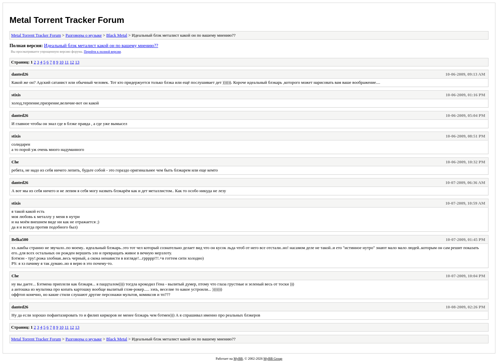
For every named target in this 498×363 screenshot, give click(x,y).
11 (67, 62)
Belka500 (19, 239)
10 (61, 62)
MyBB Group (272, 358)
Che (15, 161)
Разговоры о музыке (83, 35)
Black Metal (116, 35)
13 (77, 62)
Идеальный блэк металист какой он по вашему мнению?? (101, 45)
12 (72, 62)
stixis (16, 94)
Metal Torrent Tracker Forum (66, 20)
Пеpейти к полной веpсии (102, 51)
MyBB (238, 358)
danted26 (19, 74)
